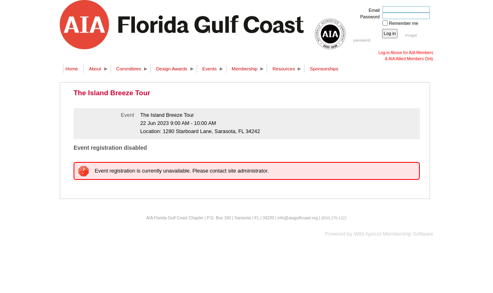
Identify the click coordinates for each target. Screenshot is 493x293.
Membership (244, 68)
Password (368, 16)
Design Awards (171, 68)
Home (71, 68)
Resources (283, 68)
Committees (128, 68)
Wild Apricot (367, 234)
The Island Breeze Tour (112, 93)
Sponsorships (324, 68)
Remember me (403, 23)
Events (209, 68)
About (95, 68)
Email (373, 10)
